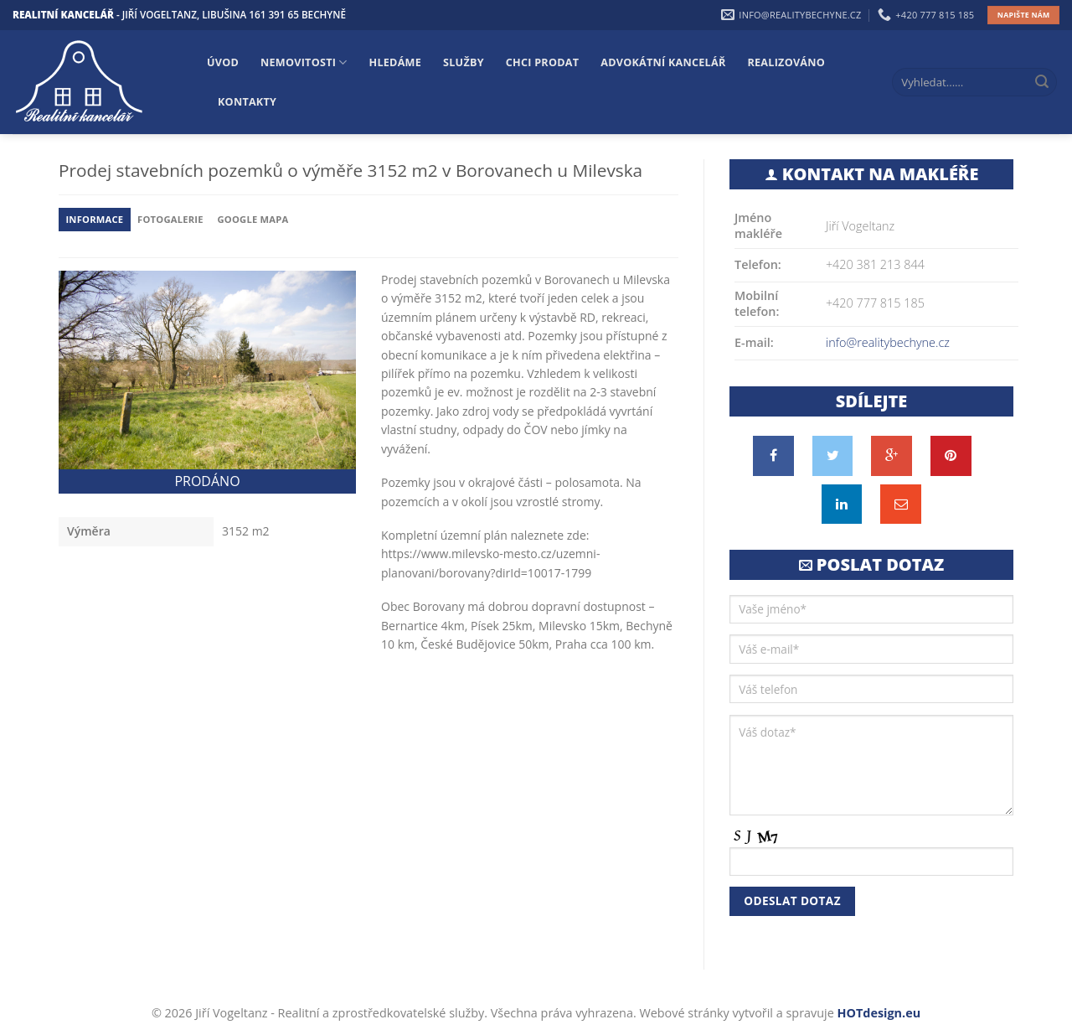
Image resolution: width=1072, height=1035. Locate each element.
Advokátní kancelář (662, 62)
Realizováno (787, 62)
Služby (463, 62)
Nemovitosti (303, 62)
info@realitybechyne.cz (888, 342)
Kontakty (247, 102)
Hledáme (395, 62)
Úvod (223, 62)
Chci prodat (542, 62)
